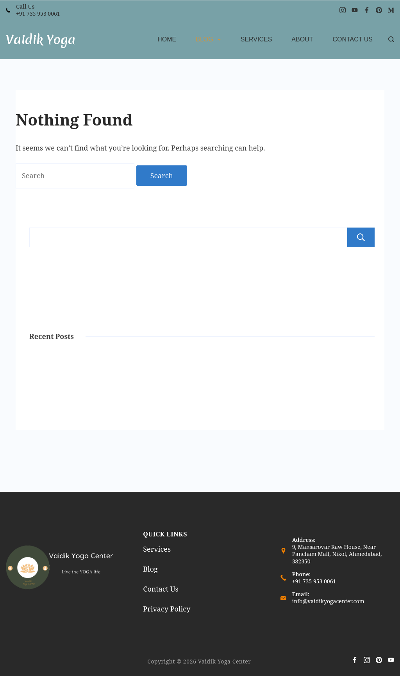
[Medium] (391, 10)
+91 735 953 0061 (38, 13)
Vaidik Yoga (40, 39)
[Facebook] (367, 10)
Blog (208, 39)
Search (361, 237)
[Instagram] (342, 10)
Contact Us (352, 39)
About (302, 39)
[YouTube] (355, 10)
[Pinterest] (379, 10)
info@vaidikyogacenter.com (328, 601)
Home (166, 39)
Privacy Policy (166, 608)
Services (256, 39)
